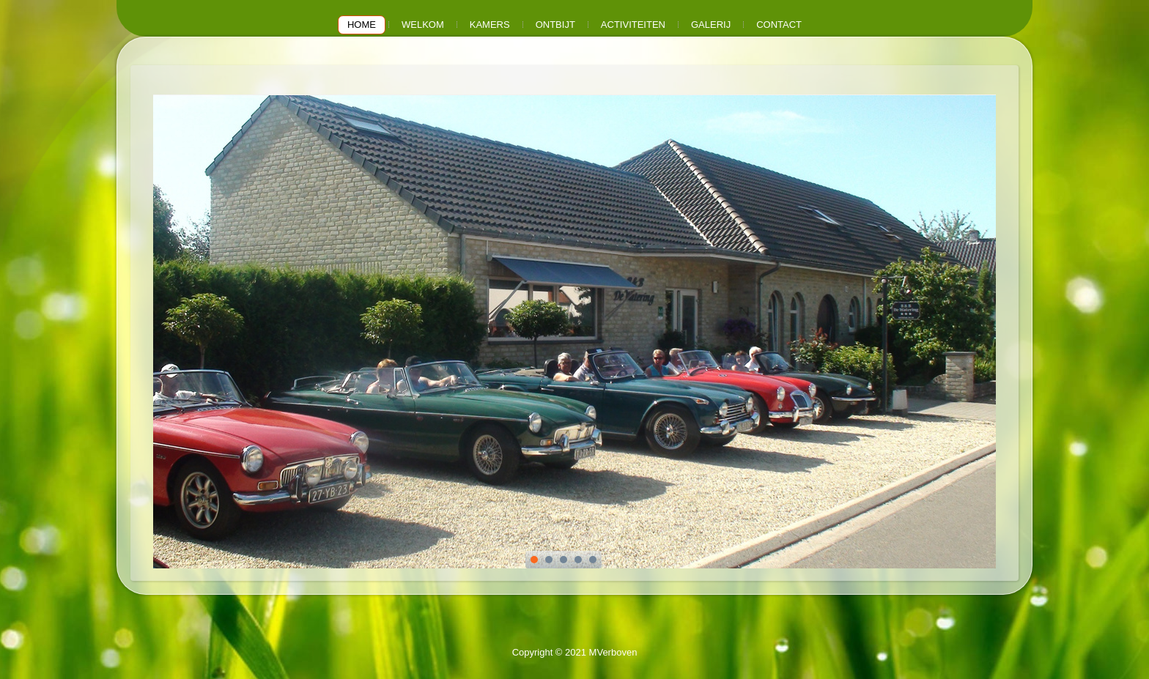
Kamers (490, 24)
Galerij (711, 24)
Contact (779, 24)
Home (361, 24)
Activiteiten (633, 24)
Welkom (423, 24)
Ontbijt (555, 24)
